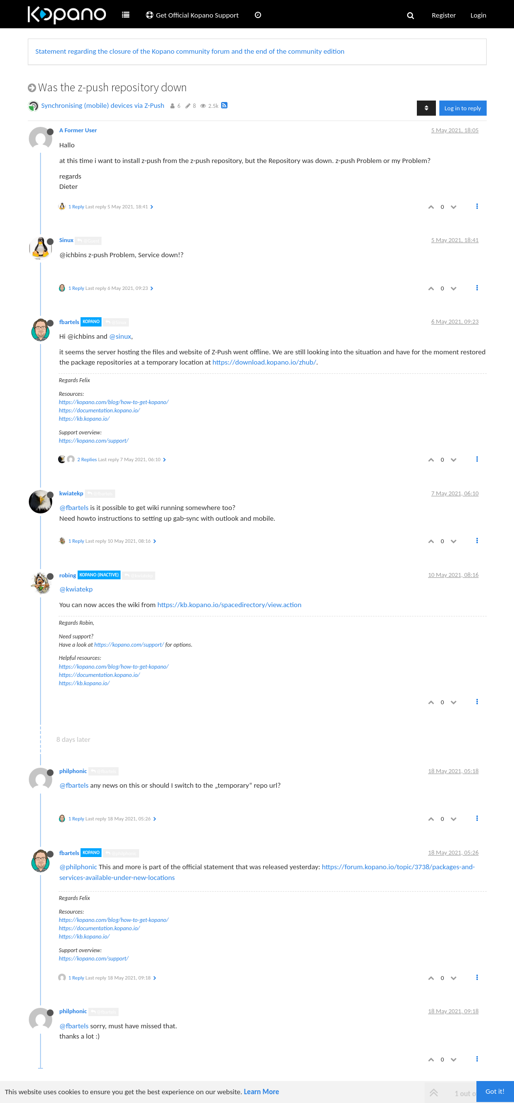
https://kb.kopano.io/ (84, 418)
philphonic (73, 771)
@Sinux (115, 322)
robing (68, 574)
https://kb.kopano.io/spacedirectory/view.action (229, 604)
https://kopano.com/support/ (94, 440)
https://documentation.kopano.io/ (99, 410)
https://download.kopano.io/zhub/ (264, 362)
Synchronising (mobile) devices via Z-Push (102, 105)
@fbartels (100, 493)
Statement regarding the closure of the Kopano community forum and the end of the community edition (190, 51)
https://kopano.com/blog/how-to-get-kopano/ (114, 402)
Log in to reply (463, 108)
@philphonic (121, 853)
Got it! (495, 1091)
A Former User (78, 130)
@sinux (120, 336)
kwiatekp (71, 493)
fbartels (70, 322)
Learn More (261, 1091)
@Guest (88, 241)
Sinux (67, 240)
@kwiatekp (138, 575)
